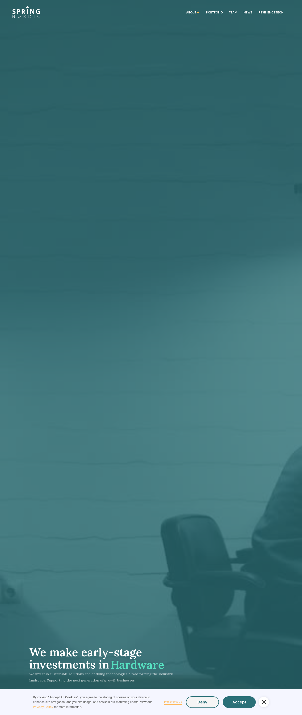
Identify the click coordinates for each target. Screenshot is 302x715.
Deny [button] (202, 702)
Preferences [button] (173, 702)
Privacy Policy (43, 707)
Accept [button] (239, 702)
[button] (264, 702)
